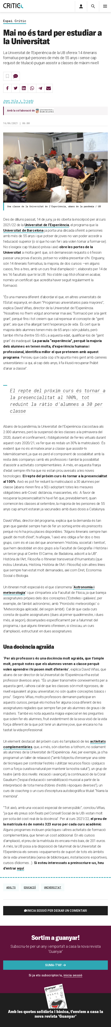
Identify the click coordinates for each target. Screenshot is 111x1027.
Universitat (52, 887)
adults (11, 887)
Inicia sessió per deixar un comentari (57, 910)
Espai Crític (14, 21)
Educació (30, 887)
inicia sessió (73, 975)
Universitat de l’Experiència (46, 225)
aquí (20, 868)
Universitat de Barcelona (23, 230)
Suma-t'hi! (53, 965)
